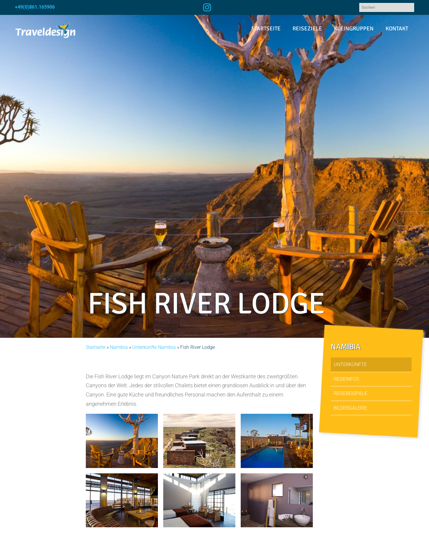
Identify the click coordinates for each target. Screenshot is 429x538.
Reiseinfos (346, 379)
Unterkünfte (350, 364)
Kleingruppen (354, 28)
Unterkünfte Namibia (154, 347)
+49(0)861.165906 (35, 7)
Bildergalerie (350, 408)
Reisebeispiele (350, 393)
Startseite (266, 28)
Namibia (119, 347)
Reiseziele (307, 28)
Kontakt (397, 28)
